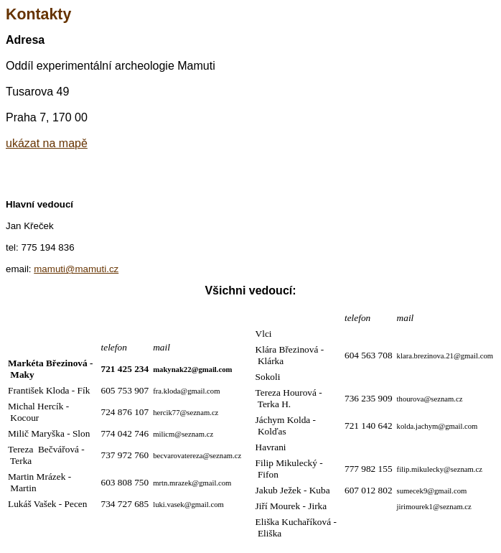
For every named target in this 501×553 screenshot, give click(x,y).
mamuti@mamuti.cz (76, 269)
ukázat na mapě (47, 143)
